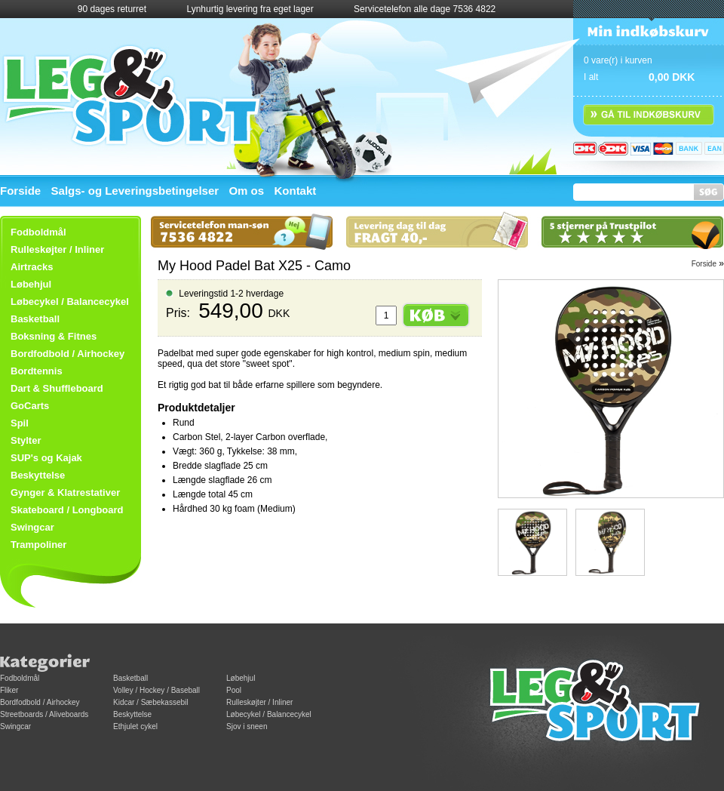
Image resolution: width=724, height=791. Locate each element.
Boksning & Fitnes (54, 336)
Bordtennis (37, 371)
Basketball (35, 319)
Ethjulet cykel (135, 726)
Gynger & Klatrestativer (65, 492)
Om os (246, 190)
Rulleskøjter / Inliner (57, 249)
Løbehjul (240, 678)
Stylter (26, 440)
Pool (233, 690)
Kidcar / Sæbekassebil (151, 702)
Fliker (9, 690)
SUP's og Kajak (46, 457)
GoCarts (30, 405)
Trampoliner (38, 544)
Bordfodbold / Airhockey (67, 353)
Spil (20, 423)
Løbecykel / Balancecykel (70, 301)
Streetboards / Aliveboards (44, 714)
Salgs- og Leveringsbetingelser (135, 190)
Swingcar (32, 527)
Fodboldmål (19, 678)
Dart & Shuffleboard (57, 388)
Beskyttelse (38, 475)
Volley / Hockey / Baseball (156, 690)
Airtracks (32, 266)
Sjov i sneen (246, 726)
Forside (20, 190)
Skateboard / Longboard (67, 510)
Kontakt (295, 190)
